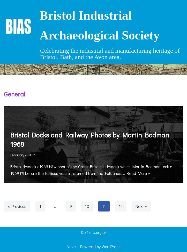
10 (87, 206)
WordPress (111, 246)
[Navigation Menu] (93, 69)
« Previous (17, 206)
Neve (71, 246)
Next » (141, 206)
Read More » (138, 173)
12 (121, 206)
